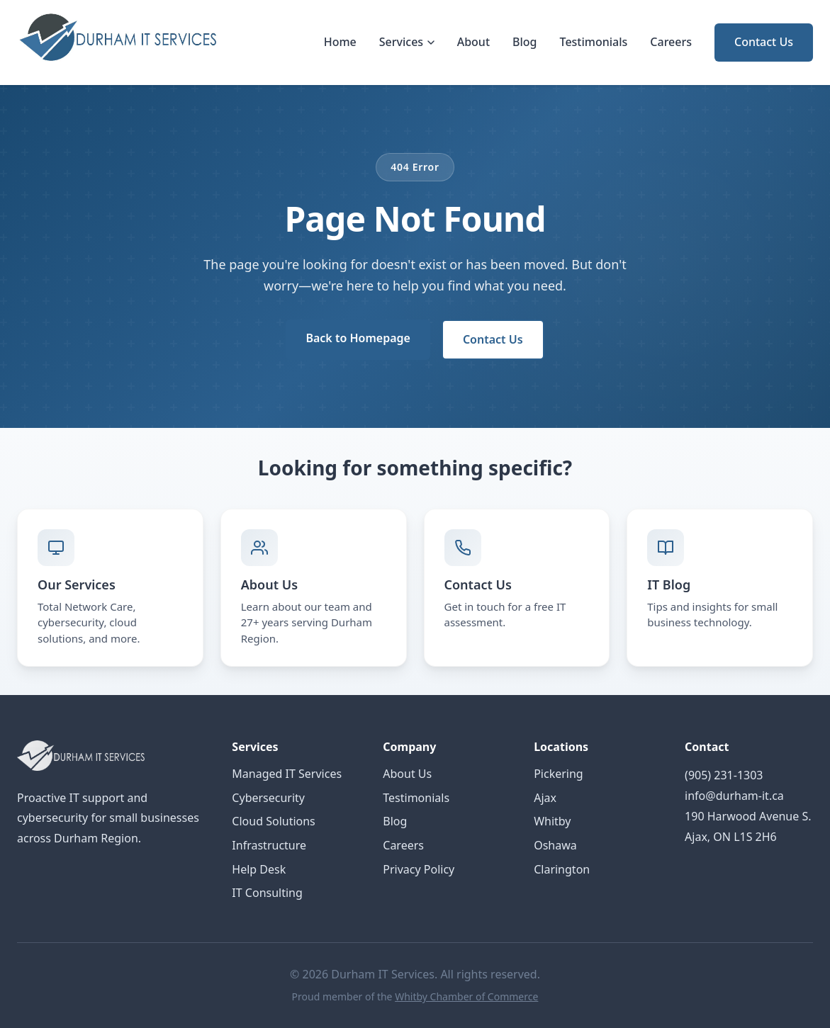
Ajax (545, 798)
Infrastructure (269, 845)
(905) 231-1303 (724, 775)
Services (406, 42)
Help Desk (259, 869)
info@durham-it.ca (734, 795)
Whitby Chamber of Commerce (466, 996)
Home (340, 42)
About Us (407, 773)
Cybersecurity (268, 798)
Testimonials (594, 42)
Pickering (558, 773)
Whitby (552, 821)
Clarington (562, 869)
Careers (671, 42)
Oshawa (555, 845)
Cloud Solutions (273, 821)
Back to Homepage (357, 338)
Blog (524, 42)
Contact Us (763, 42)
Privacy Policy (418, 869)
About (473, 42)
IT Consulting (267, 892)
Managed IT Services (287, 773)
